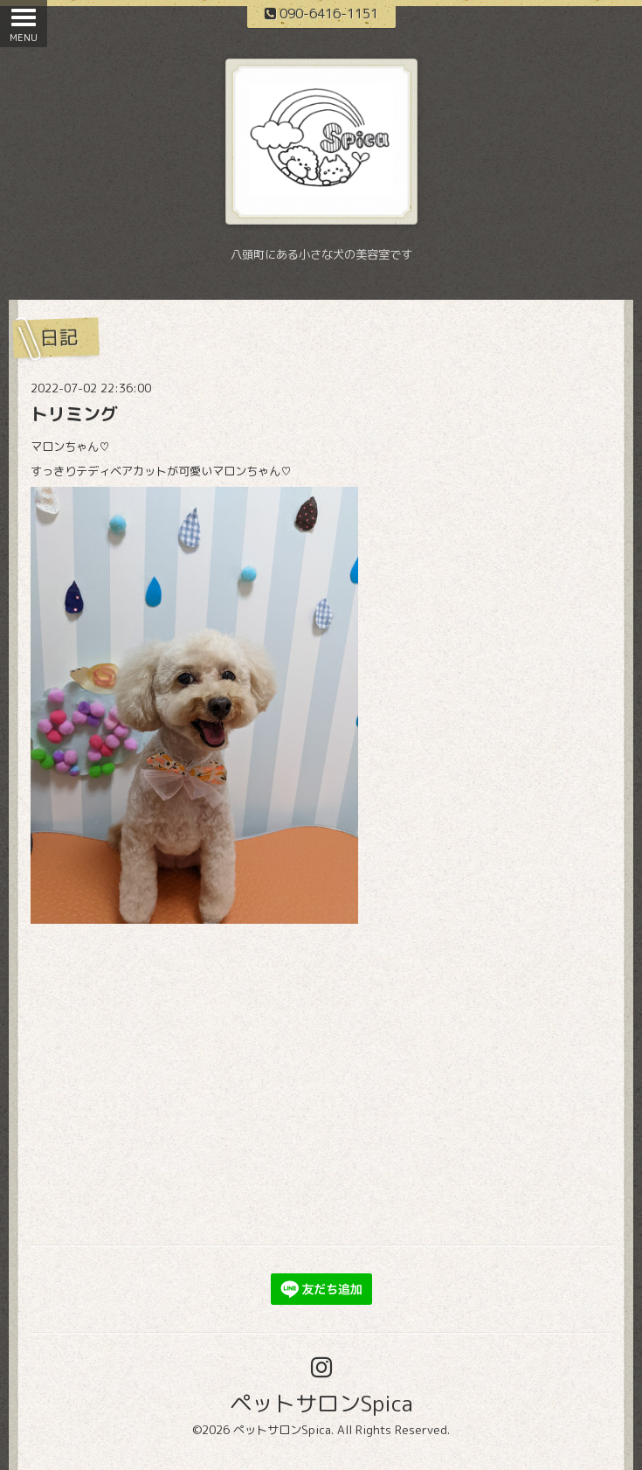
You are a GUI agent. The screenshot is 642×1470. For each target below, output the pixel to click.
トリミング (74, 413)
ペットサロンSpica (321, 1403)
